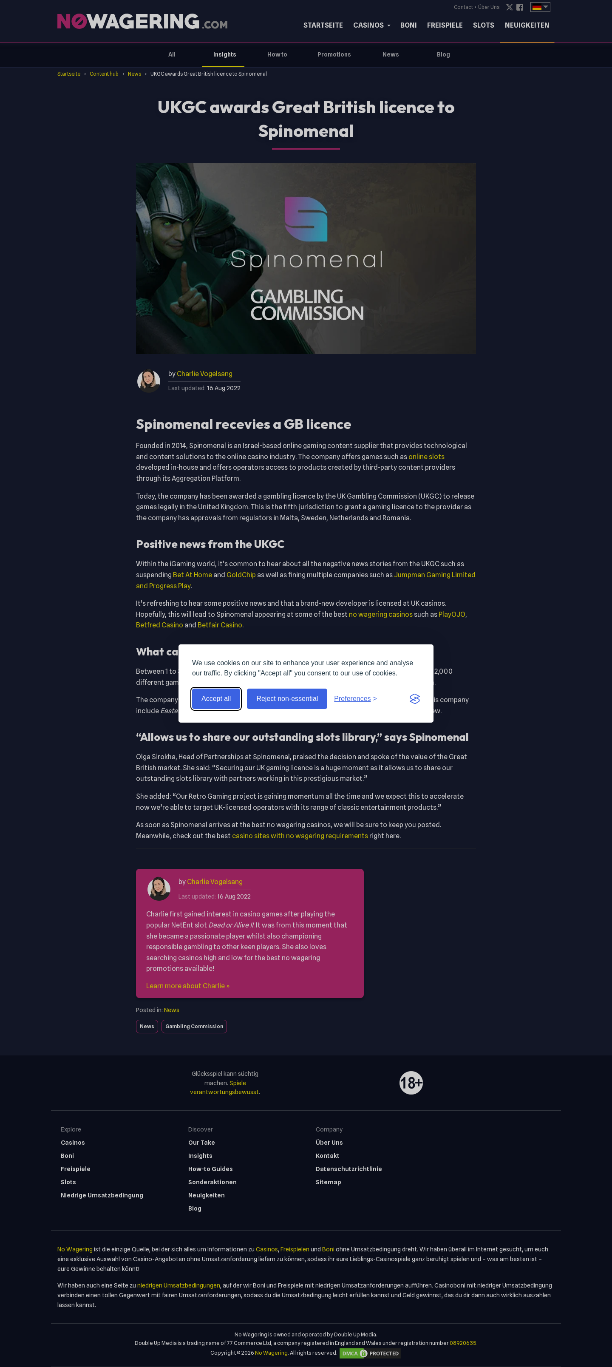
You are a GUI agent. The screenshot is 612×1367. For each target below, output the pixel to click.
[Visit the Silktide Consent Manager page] (415, 699)
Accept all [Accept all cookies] (216, 698)
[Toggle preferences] (355, 698)
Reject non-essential (287, 698)
